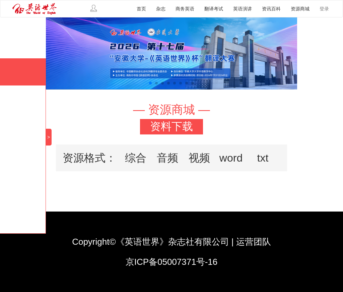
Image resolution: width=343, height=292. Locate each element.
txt (263, 158)
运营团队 (253, 242)
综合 (135, 158)
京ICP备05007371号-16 (172, 262)
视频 (199, 158)
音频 (167, 158)
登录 (324, 8)
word (231, 158)
